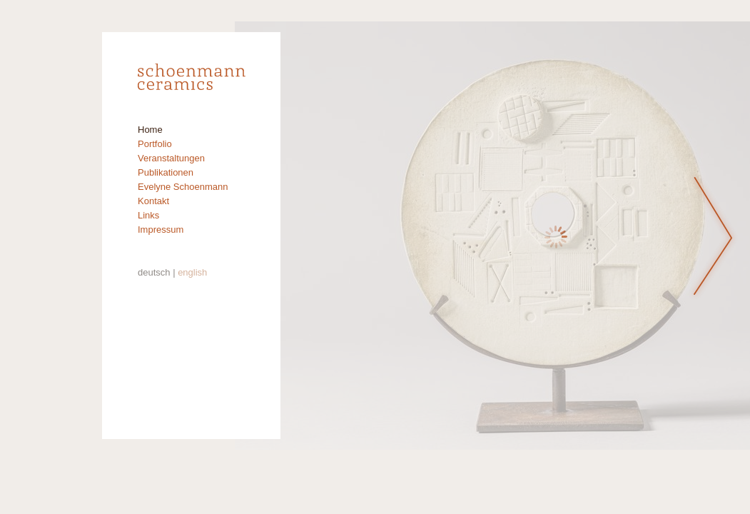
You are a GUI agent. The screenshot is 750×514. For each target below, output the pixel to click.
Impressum (160, 229)
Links (148, 215)
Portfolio (155, 143)
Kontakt (153, 201)
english (192, 272)
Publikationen (165, 172)
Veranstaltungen (171, 158)
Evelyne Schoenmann (183, 186)
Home (150, 129)
